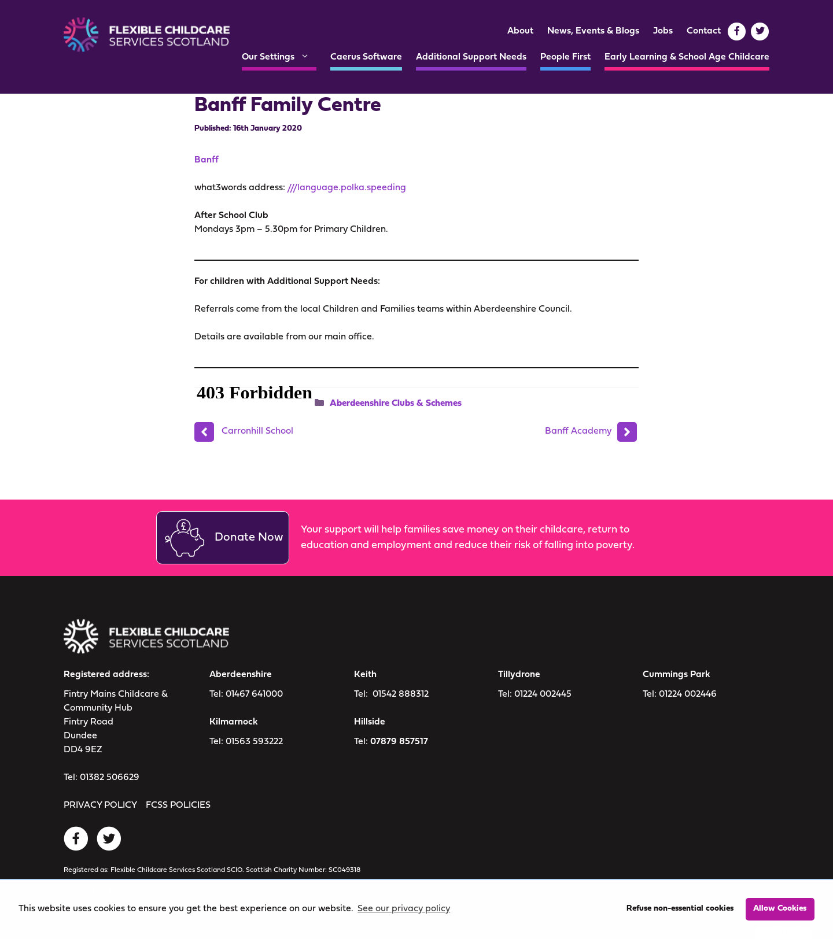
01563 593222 (254, 741)
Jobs (663, 31)
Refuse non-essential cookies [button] (680, 908)
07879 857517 (399, 741)
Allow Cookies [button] (779, 908)
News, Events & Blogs (593, 31)
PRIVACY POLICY (100, 805)
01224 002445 (543, 694)
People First (565, 57)
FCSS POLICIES (178, 805)
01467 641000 (254, 694)
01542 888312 (401, 694)
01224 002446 (688, 694)
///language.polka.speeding (346, 188)
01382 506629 (109, 777)
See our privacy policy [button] (403, 909)
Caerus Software (366, 57)
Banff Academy (578, 431)
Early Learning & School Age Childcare (687, 57)
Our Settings (279, 57)
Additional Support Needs (471, 57)
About (520, 31)
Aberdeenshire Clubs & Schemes (396, 403)
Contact (704, 31)
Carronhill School (257, 431)
